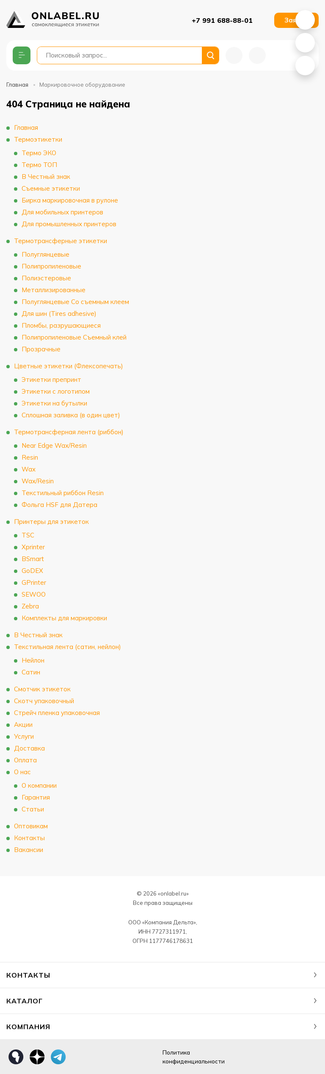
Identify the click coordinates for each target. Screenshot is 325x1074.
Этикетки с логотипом (56, 391)
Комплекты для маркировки (64, 618)
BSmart (33, 559)
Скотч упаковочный (44, 701)
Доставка (29, 748)
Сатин (31, 672)
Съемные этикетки (51, 188)
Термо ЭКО (39, 153)
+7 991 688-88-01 (222, 20)
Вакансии (28, 850)
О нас (22, 772)
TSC (28, 535)
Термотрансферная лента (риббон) (69, 432)
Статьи (33, 809)
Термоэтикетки (38, 139)
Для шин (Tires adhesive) (59, 314)
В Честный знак (46, 177)
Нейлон (33, 660)
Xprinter (33, 547)
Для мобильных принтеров (62, 212)
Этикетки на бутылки (54, 403)
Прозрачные (41, 349)
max (79, 1056)
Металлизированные (53, 290)
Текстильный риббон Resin (63, 493)
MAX (305, 42)
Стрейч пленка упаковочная (57, 713)
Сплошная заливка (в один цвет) (71, 415)
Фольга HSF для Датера (59, 505)
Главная (17, 84)
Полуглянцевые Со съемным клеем (75, 302)
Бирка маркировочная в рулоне (70, 200)
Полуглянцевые (45, 254)
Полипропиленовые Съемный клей (74, 337)
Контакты (29, 838)
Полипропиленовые (51, 266)
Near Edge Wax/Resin (54, 445)
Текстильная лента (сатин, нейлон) (67, 647)
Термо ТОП (39, 165)
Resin (30, 457)
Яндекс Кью (16, 1056)
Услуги (24, 736)
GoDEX (32, 571)
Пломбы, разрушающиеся (61, 325)
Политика (201, 1057)
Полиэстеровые (46, 278)
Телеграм (58, 1056)
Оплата (25, 760)
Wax (29, 469)
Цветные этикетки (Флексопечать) (68, 366)
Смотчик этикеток (42, 689)
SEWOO (34, 594)
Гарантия (36, 797)
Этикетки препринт (51, 379)
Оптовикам (31, 826)
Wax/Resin (38, 481)
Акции (23, 725)
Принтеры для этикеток (51, 522)
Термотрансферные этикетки (60, 241)
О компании (39, 785)
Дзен (37, 1056)
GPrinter (34, 582)
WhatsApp (305, 20)
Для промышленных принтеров (69, 224)
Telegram (305, 65)
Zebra (30, 606)
